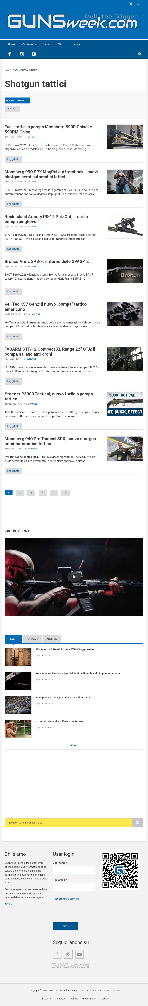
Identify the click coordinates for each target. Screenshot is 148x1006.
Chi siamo (46, 1000)
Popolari (32, 640)
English (15, 108)
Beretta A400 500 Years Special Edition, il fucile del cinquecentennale (77, 674)
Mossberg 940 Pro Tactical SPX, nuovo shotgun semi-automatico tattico (50, 443)
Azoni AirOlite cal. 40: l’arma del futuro (59, 723)
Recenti (13, 640)
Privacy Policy (89, 1000)
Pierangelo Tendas (34, 315)
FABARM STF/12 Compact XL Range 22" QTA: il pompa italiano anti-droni (50, 353)
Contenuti (28, 44)
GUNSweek (32, 137)
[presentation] (82, 911)
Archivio (51, 640)
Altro (60, 44)
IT (134, 4)
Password (60, 881)
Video (47, 44)
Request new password (66, 900)
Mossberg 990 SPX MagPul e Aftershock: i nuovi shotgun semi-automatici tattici (51, 175)
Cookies (104, 1000)
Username (60, 864)
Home (11, 44)
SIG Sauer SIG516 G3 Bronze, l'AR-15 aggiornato (64, 651)
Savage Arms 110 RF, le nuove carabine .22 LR (62, 699)
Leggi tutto (15, 159)
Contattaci (60, 1000)
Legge (76, 44)
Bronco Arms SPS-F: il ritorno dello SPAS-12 (47, 262)
